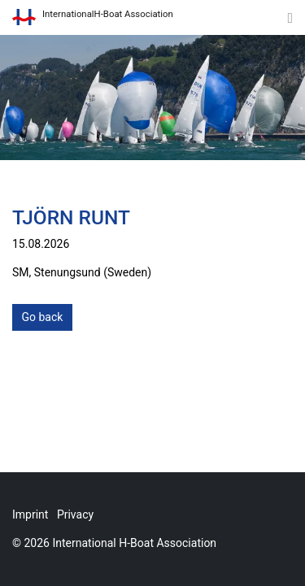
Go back (42, 316)
